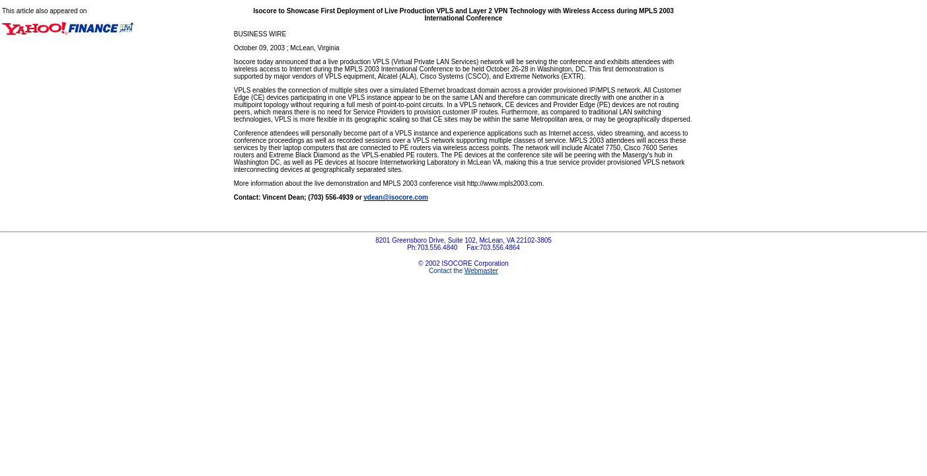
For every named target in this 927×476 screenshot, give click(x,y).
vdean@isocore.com (395, 197)
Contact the (463, 270)
